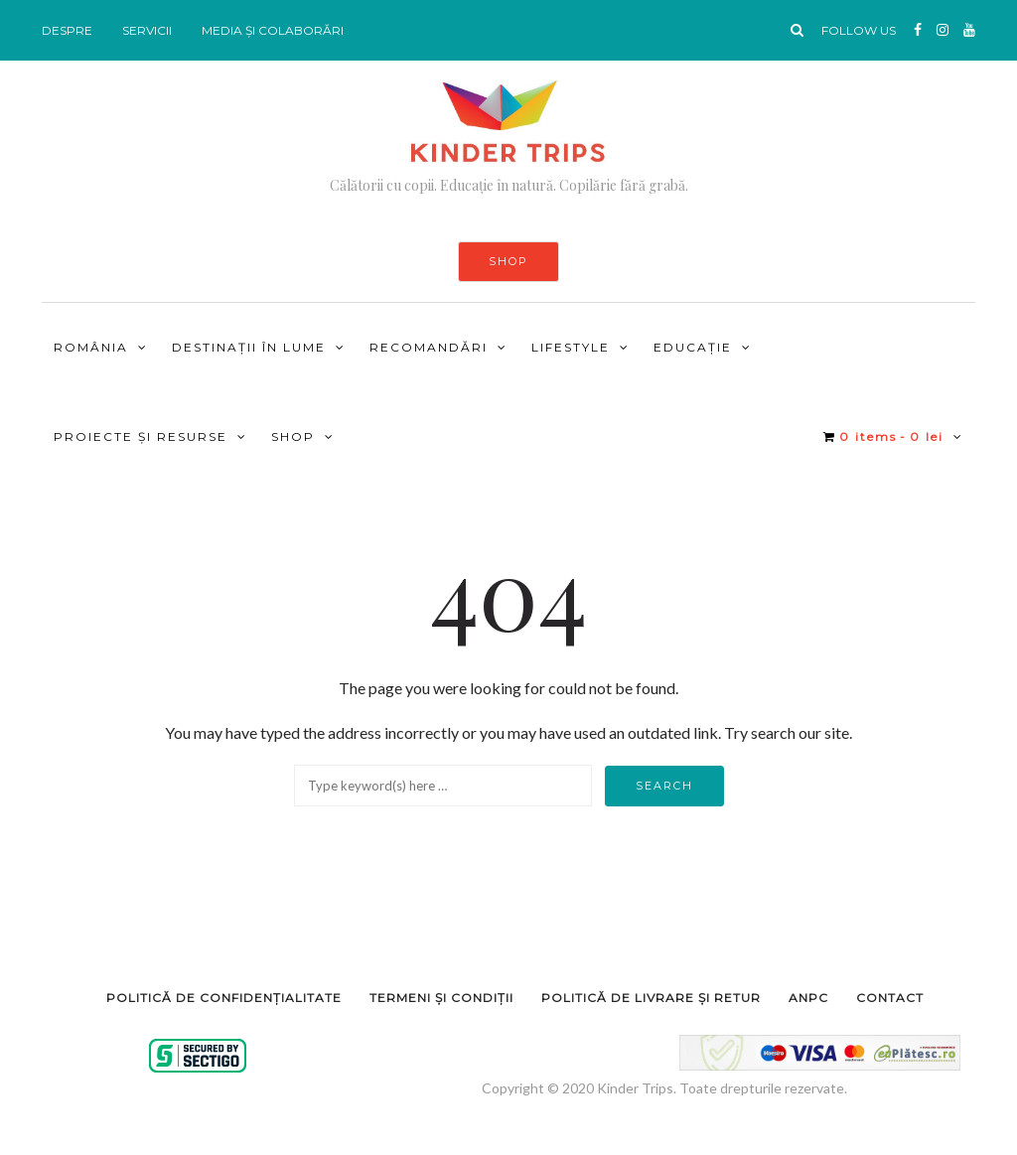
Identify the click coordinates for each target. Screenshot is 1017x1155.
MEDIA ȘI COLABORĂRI (273, 30)
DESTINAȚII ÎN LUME (249, 347)
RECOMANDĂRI (428, 347)
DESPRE (67, 30)
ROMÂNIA (91, 347)
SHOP (508, 261)
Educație (693, 347)
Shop (293, 436)
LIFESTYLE (570, 347)
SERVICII (147, 30)
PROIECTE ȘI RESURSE (140, 436)
